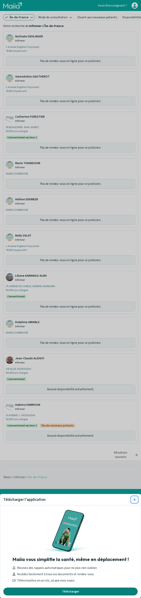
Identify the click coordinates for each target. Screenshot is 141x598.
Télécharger (70, 591)
